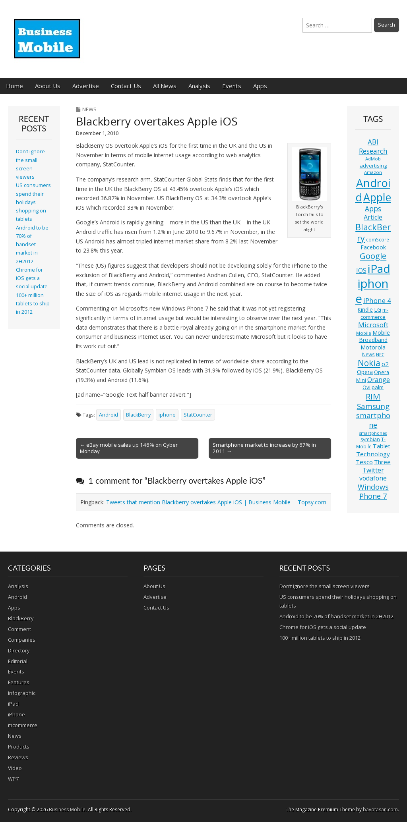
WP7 (13, 778)
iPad (13, 703)
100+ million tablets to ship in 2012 (33, 304)
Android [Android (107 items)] (372, 190)
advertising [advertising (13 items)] (373, 165)
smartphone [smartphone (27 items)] (373, 420)
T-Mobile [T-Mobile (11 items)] (371, 443)
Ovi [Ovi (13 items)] (366, 387)
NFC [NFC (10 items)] (380, 354)
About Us (47, 86)
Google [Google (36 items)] (373, 256)
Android (108, 414)
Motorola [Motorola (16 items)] (373, 347)
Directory (19, 650)
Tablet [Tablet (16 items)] (381, 446)
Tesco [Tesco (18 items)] (364, 462)
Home (14, 86)
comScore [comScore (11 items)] (377, 239)
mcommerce (22, 725)
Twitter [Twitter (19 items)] (373, 470)
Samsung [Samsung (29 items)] (373, 406)
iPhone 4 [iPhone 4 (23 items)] (377, 300)
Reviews (18, 757)
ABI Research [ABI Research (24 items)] (373, 146)
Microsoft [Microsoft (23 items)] (373, 324)
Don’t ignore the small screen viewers (324, 586)
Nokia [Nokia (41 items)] (369, 363)
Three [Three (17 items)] (382, 462)
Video (15, 768)
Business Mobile (67, 809)
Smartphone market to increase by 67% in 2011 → (264, 448)
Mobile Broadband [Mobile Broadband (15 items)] (374, 336)
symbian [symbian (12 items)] (370, 439)
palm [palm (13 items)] (378, 387)
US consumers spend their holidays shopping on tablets (33, 202)
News (89, 109)
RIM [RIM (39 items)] (373, 396)
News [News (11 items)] (368, 354)
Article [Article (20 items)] (373, 217)
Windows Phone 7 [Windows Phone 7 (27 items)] (373, 491)
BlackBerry (138, 414)
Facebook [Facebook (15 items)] (373, 247)
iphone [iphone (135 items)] (372, 291)
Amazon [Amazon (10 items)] (373, 172)
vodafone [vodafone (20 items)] (373, 478)
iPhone (16, 714)
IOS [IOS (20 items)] (361, 270)
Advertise (85, 86)
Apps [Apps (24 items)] (373, 208)
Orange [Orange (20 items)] (378, 379)
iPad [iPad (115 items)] (379, 268)
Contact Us (126, 86)
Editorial (17, 661)
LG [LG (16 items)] (377, 309)
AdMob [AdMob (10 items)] (373, 159)
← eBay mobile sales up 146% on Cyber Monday (129, 448)
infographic (21, 693)
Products (18, 746)
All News (164, 86)
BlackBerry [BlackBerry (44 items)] (373, 232)
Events (231, 86)
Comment (19, 629)
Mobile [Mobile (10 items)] (363, 333)
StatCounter (198, 414)
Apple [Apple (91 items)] (377, 197)
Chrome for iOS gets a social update (32, 278)
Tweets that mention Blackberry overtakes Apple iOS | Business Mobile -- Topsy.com (216, 502)
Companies (21, 639)
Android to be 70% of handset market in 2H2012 (32, 244)
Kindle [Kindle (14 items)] (365, 309)
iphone (167, 414)
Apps (260, 86)
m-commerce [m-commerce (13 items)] (374, 313)
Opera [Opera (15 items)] (365, 372)
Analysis (199, 86)
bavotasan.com (380, 809)
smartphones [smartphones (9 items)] (373, 433)
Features (18, 682)
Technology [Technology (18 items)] (373, 454)
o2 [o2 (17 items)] (385, 364)
